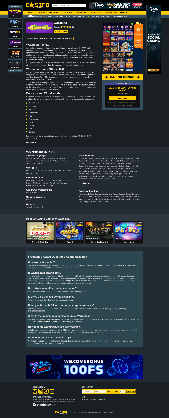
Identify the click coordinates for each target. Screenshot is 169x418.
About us (102, 400)
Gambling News (111, 12)
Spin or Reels (129, 242)
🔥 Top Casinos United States (53, 16)
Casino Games (67, 12)
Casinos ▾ (41, 12)
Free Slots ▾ (53, 12)
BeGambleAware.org (131, 102)
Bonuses (31, 12)
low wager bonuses (43, 79)
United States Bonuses (119, 16)
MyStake (15, 26)
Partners (85, 400)
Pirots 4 (70, 242)
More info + (31, 142)
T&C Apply (113, 102)
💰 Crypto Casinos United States (98, 16)
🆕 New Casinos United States (75, 16)
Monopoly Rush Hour (40, 242)
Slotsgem (15, 36)
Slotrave (15, 46)
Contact (93, 400)
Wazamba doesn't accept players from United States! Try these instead (50, 38)
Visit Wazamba (61, 31)
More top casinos (15, 71)
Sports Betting (96, 12)
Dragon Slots (15, 57)
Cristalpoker (15, 67)
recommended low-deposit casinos (49, 322)
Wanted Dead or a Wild (99, 242)
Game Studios (81, 12)
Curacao (81, 50)
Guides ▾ (123, 12)
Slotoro (15, 16)
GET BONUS (122, 98)
